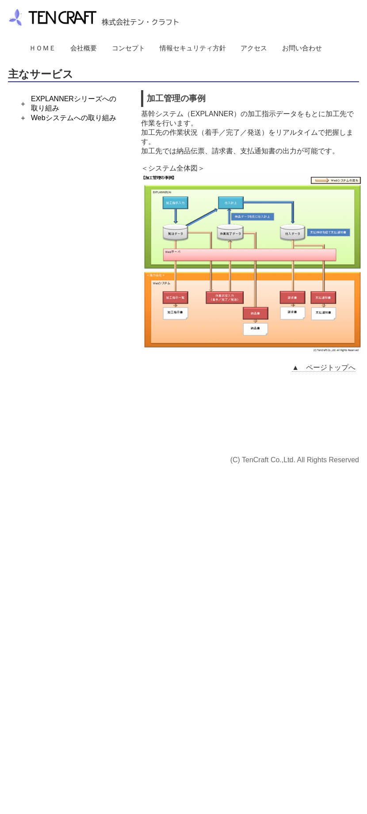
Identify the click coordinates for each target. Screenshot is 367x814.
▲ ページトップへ (324, 367)
